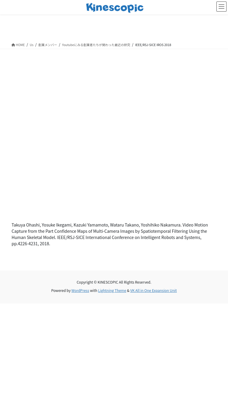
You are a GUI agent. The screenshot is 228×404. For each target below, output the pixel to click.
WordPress (80, 290)
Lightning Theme (112, 290)
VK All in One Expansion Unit (153, 290)
